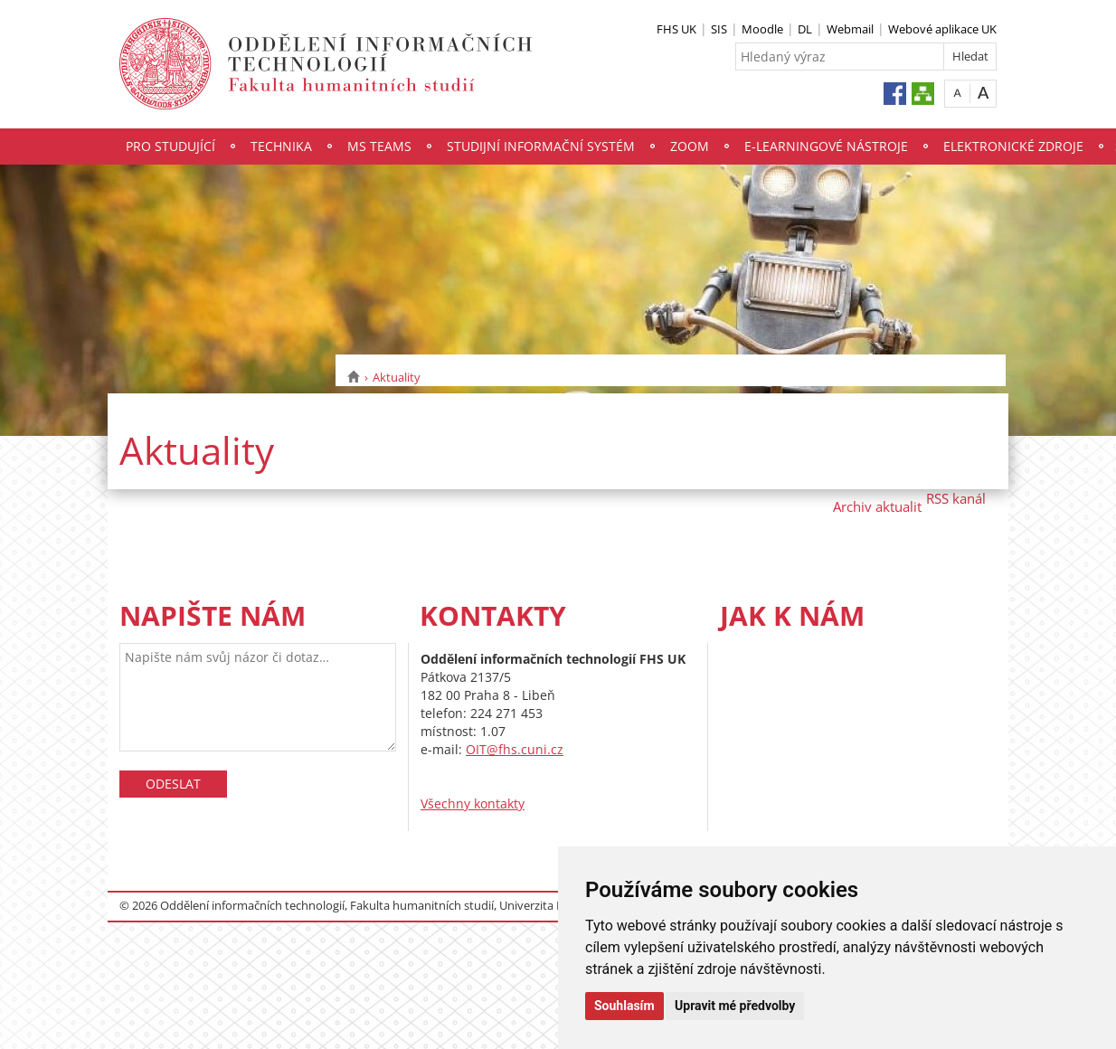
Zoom (689, 146)
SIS (719, 29)
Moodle (762, 29)
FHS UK (676, 29)
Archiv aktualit (877, 506)
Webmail (850, 29)
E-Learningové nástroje (826, 146)
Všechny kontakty (473, 803)
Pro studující (170, 146)
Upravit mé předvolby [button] (735, 1005)
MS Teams (379, 146)
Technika (281, 146)
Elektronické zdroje (1013, 146)
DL (805, 29)
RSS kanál (956, 498)
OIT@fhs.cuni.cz (514, 749)
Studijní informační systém (541, 146)
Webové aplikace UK (942, 29)
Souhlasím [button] (624, 1005)
